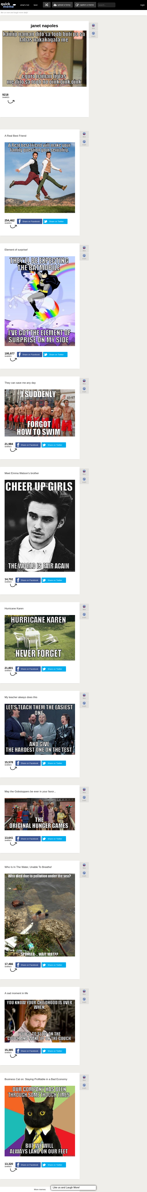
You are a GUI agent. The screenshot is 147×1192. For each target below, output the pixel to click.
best (36, 5)
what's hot (24, 5)
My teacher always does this (21, 697)
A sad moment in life (16, 993)
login (143, 5)
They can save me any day (20, 382)
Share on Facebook (31, 221)
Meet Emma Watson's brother (22, 473)
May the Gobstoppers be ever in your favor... (30, 791)
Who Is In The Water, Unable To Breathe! (28, 867)
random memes (47, 5)
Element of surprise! (16, 249)
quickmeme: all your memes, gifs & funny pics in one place (8, 5)
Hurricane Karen (14, 608)
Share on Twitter (56, 221)
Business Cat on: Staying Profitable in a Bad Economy (36, 1079)
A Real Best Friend (15, 135)
